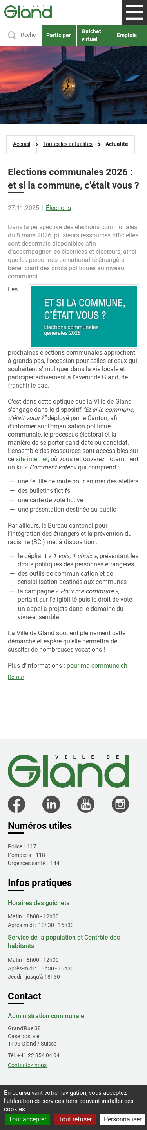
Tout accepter (27, 1119)
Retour (16, 677)
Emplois (127, 35)
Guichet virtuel (91, 35)
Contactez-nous (27, 1065)
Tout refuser (75, 1119)
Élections (58, 208)
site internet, (32, 459)
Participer (58, 35)
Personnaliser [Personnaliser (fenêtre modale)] (123, 1119)
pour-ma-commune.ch (97, 665)
